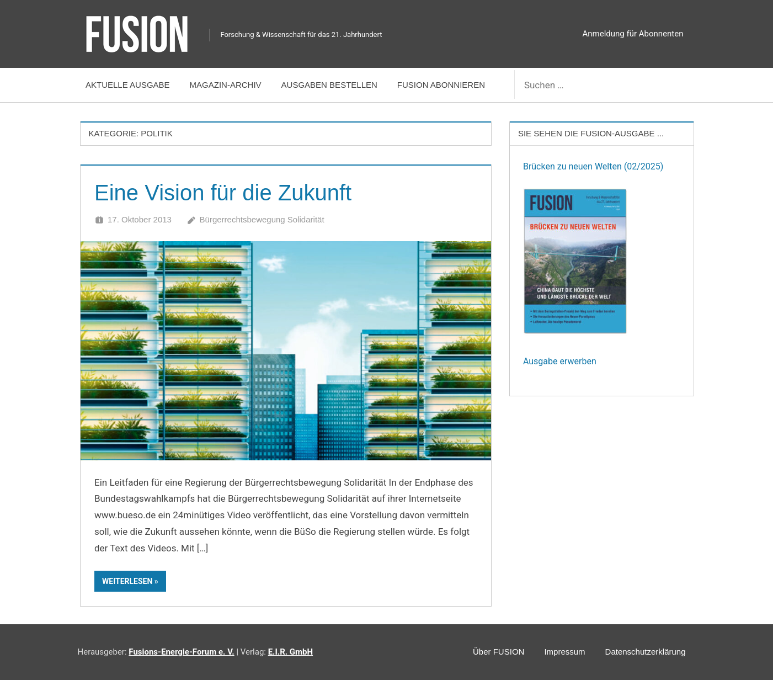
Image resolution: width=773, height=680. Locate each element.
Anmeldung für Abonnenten (633, 34)
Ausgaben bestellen (329, 84)
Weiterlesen (127, 581)
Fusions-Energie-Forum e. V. (181, 652)
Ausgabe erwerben (559, 361)
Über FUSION (498, 651)
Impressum (564, 651)
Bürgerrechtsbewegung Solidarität (262, 219)
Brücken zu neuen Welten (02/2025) (593, 166)
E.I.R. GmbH (290, 652)
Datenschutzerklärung (645, 651)
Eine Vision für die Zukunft (222, 192)
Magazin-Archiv (226, 84)
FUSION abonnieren (441, 84)
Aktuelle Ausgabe (128, 84)
